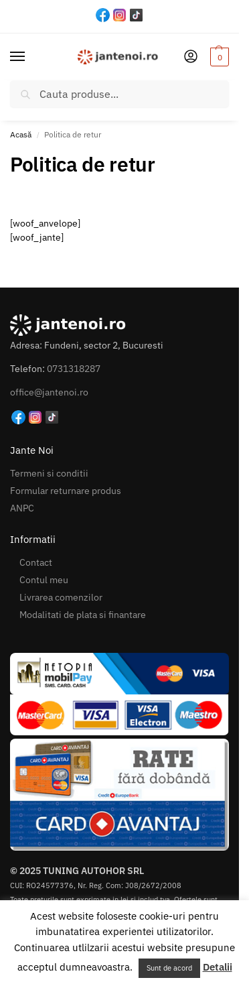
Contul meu (43, 580)
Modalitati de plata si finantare (82, 615)
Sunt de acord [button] (169, 968)
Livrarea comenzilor (60, 597)
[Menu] (30, 57)
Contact (35, 562)
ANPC (22, 508)
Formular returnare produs (65, 491)
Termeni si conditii (49, 473)
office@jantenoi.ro (49, 392)
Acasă (20, 134)
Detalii (217, 967)
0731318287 (73, 369)
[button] (218, 57)
